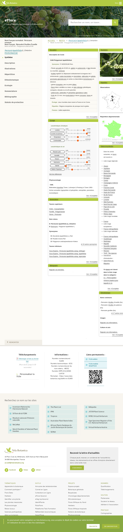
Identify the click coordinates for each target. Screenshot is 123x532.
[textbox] (90, 22)
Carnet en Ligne (41, 489)
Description (10, 63)
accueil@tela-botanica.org (14, 463)
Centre (106, 180)
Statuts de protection (14, 102)
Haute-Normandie (109, 190)
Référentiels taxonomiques (45, 512)
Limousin (107, 197)
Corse (106, 185)
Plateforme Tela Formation (45, 508)
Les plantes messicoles (13, 502)
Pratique (105, 510)
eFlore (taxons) (41, 496)
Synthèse (9, 57)
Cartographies (106, 513)
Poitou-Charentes (109, 211)
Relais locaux (10, 508)
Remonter (13, 342)
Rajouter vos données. (56, 270)
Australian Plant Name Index (60, 421)
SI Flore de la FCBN (18, 413)
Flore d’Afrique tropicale (77, 508)
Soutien (104, 495)
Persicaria (8, 50)
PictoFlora (39, 505)
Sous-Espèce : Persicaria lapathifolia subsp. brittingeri (67, 251)
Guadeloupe (108, 239)
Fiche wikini (91, 359)
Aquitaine (107, 168)
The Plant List (54, 407)
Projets (71, 483)
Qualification (106, 486)
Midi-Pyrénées (108, 202)
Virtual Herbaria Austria (96, 427)
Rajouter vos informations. (109, 323)
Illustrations (10, 69)
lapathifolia (17, 50)
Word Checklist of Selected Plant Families (24, 430)
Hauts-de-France (109, 192)
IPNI (51, 412)
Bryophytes (72, 492)
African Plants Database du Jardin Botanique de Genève (60, 426)
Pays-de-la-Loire (109, 207)
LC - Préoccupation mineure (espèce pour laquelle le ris (111, 280)
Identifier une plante (12, 499)
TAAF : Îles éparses (110, 253)
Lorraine (106, 199)
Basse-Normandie (110, 173)
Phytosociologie (11, 505)
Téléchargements (107, 489)
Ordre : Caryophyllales (56, 209)
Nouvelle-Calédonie (110, 246)
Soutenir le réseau (108, 501)
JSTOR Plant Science (95, 412)
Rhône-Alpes (108, 214)
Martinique (107, 241)
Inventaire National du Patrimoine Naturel (20, 408)
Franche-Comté (109, 187)
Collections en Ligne (43, 492)
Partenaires (105, 498)
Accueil (51, 41)
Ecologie (8, 85)
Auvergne (107, 171)
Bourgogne (107, 175)
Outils (38, 483)
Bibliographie (11, 97)
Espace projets (73, 486)
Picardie (106, 209)
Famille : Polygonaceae (57, 211)
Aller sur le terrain (11, 515)
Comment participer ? (13, 489)
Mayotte (106, 243)
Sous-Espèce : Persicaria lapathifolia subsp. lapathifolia (67, 253)
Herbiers (8, 496)
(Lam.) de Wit (88, 36)
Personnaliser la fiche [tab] (25, 375)
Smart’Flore (39, 515)
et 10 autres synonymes (89, 244)
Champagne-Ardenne (111, 183)
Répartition (10, 74)
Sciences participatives (13, 512)
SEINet (52, 432)
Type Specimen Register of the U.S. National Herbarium (99, 422)
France (106, 221)
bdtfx (62, 41)
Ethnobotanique (12, 80)
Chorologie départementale (79, 496)
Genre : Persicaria (55, 214)
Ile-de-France (108, 195)
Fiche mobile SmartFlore (92, 365)
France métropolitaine (111, 229)
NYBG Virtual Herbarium (97, 416)
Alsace (106, 166)
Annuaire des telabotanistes (46, 486)
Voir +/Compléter (92, 117)
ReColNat (15, 425)
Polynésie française (110, 248)
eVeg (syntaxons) (41, 499)
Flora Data (9, 492)
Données (104, 483)
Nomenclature (11, 91)
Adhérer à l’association (109, 504)
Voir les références (55, 174)
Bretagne (107, 178)
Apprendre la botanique (14, 486)
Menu (118, 3)
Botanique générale (75, 489)
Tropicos (52, 416)
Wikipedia (91, 407)
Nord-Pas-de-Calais (110, 204)
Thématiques (10, 483)
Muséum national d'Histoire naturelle (22, 419)
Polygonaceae (11, 53)
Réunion (106, 251)
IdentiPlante (39, 502)
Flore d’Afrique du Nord (77, 502)
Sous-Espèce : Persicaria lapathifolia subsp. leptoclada (67, 256)
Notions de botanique (76, 512)
